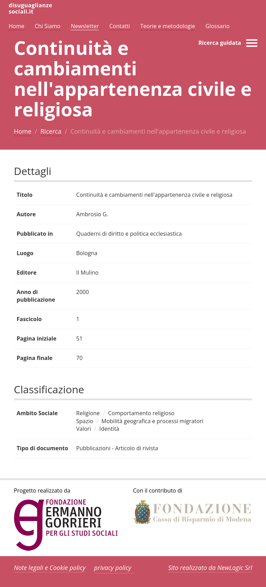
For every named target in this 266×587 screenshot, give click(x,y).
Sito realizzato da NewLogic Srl (210, 567)
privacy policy (112, 567)
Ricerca (51, 131)
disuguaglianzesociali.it (30, 8)
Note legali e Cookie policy (50, 567)
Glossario (217, 26)
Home (23, 131)
